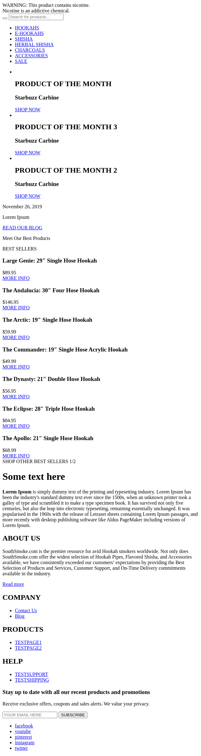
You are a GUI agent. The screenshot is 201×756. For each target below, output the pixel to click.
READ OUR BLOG (22, 227)
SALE (21, 61)
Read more (13, 584)
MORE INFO (16, 278)
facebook (24, 725)
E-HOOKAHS (29, 33)
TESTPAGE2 (28, 648)
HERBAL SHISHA (34, 44)
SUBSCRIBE (73, 715)
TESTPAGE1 (28, 642)
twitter (21, 748)
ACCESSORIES (31, 55)
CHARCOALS (30, 50)
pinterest (23, 737)
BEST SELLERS (19, 248)
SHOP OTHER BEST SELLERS (35, 461)
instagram (24, 742)
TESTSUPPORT (31, 674)
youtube (23, 731)
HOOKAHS (27, 27)
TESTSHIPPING (32, 680)
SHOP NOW (28, 109)
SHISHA (24, 39)
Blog (19, 616)
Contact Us (26, 610)
